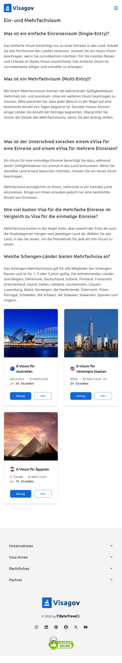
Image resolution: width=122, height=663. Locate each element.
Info (42, 402)
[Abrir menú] (116, 8)
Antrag (20, 402)
